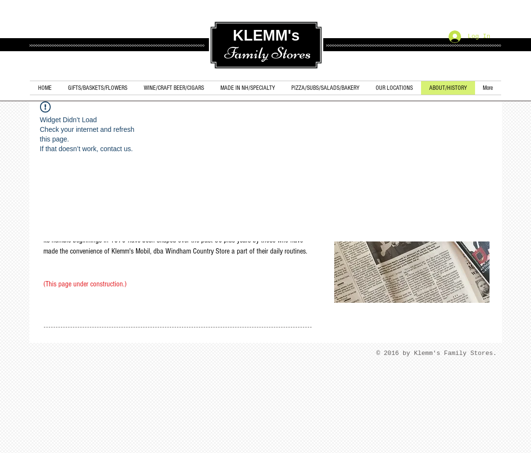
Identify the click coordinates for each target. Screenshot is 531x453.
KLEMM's (266, 35)
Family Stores (267, 53)
